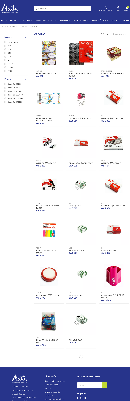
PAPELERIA (64, 20)
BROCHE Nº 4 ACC (77, 295)
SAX (102, 116)
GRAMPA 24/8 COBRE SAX (113, 205)
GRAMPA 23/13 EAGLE (111, 163)
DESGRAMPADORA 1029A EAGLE (47, 206)
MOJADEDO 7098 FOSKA (47, 295)
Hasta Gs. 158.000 (15, 87)
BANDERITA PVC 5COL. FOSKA (46, 251)
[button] (126, 8)
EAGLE (103, 161)
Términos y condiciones (55, 399)
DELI (37, 338)
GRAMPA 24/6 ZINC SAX (112, 118)
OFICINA (13, 20)
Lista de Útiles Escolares (55, 381)
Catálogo (13, 26)
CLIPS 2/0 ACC (75, 205)
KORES (71, 71)
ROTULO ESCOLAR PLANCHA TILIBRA (44, 119)
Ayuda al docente (52, 392)
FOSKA (38, 248)
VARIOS (39, 71)
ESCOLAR (26, 20)
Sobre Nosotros (51, 385)
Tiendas (48, 388)
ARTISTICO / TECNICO (45, 20)
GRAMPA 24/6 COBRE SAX (81, 163)
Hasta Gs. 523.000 (15, 102)
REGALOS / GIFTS (99, 20)
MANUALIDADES (79, 20)
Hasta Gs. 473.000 (15, 98)
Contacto (49, 395)
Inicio (3, 26)
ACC (70, 203)
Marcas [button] (8, 37)
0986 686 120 (18, 394)
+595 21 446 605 (20, 387)
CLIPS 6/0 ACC (75, 340)
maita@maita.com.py (22, 390)
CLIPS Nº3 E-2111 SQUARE (80, 118)
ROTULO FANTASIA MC (46, 73)
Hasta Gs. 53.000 (14, 84)
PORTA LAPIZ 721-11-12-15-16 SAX (113, 296)
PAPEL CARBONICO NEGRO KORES (81, 74)
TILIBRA (38, 116)
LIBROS (114, 20)
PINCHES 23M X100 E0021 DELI (47, 341)
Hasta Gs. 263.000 (15, 91)
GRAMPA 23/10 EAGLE (46, 163)
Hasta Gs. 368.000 (15, 95)
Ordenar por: (105, 34)
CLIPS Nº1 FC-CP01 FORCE (112, 73)
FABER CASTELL (106, 71)
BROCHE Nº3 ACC (77, 250)
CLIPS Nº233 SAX (108, 250)
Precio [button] (7, 79)
